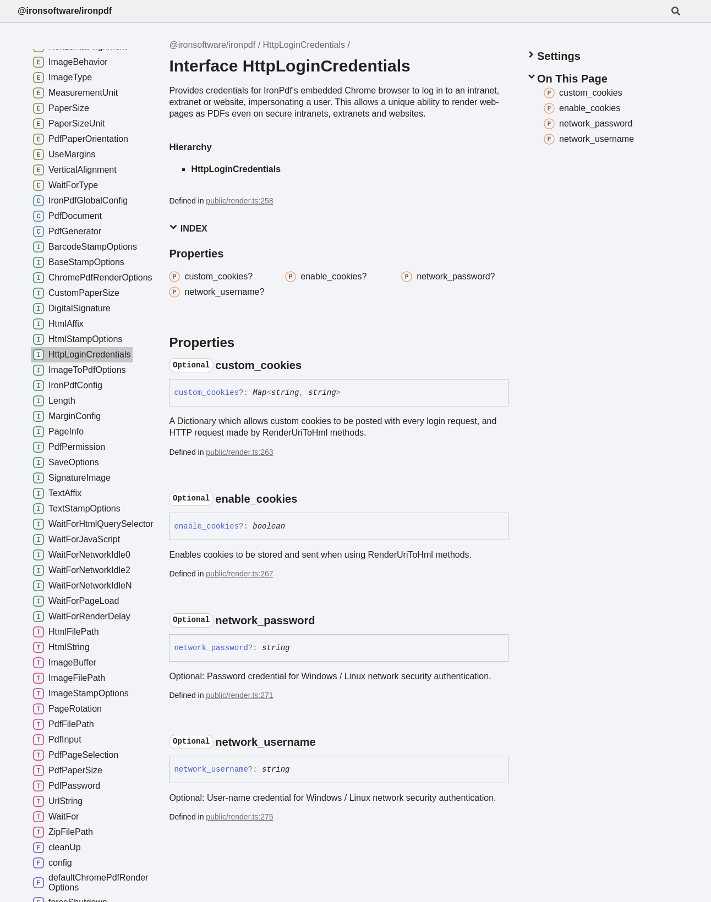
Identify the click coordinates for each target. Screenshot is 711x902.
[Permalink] (311, 365)
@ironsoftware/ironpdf (65, 10)
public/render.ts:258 (239, 200)
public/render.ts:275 (239, 816)
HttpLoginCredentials (304, 45)
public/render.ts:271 (239, 695)
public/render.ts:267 (239, 573)
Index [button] (188, 228)
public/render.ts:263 (239, 452)
